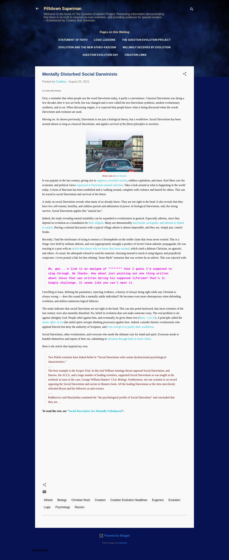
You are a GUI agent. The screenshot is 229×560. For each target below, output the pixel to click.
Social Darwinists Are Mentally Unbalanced (95, 411)
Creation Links (136, 54)
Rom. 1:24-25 (147, 317)
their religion (96, 222)
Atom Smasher (121, 176)
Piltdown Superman (62, 8)
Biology (62, 500)
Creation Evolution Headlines (128, 500)
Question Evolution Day (100, 54)
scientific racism (117, 180)
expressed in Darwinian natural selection (99, 185)
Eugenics (158, 500)
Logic (47, 507)
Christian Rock (80, 500)
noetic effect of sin (52, 322)
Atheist (48, 500)
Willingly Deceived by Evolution (146, 47)
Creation (100, 500)
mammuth (122, 543)
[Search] (192, 9)
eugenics (102, 180)
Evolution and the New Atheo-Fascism (87, 47)
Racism (79, 507)
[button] (184, 74)
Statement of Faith (72, 39)
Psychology (62, 507)
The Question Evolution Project (146, 39)
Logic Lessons (104, 39)
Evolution (174, 500)
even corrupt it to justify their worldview (130, 326)
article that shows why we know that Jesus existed (100, 248)
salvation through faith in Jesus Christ (129, 338)
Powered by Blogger (114, 535)
